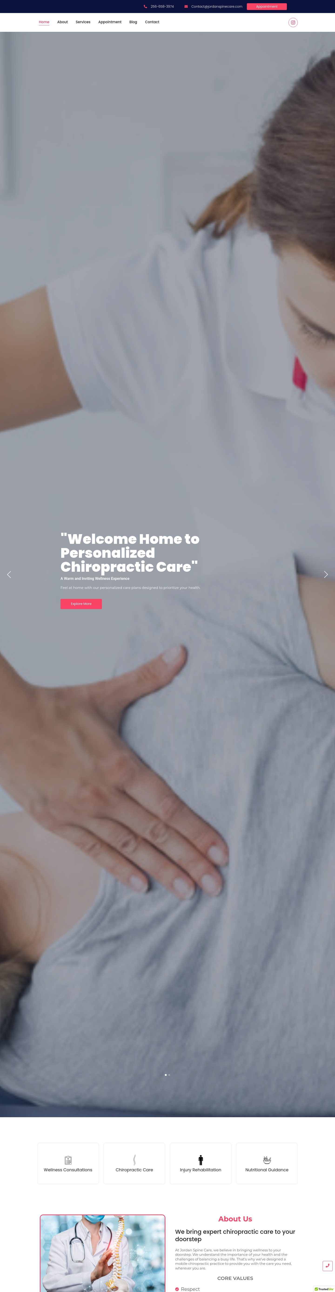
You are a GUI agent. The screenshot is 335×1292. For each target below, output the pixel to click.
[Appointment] (267, 6)
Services (83, 21)
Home (44, 21)
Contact (152, 21)
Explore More (81, 604)
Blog (133, 21)
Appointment (109, 21)
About (62, 21)
